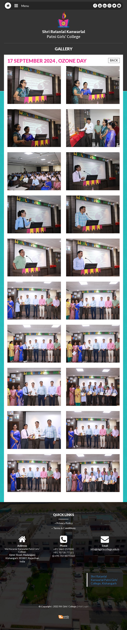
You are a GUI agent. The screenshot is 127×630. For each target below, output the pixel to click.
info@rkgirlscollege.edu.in (104, 549)
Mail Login (83, 606)
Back (114, 60)
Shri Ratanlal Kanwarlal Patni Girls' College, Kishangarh (104, 580)
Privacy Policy (64, 523)
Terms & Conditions (64, 528)
